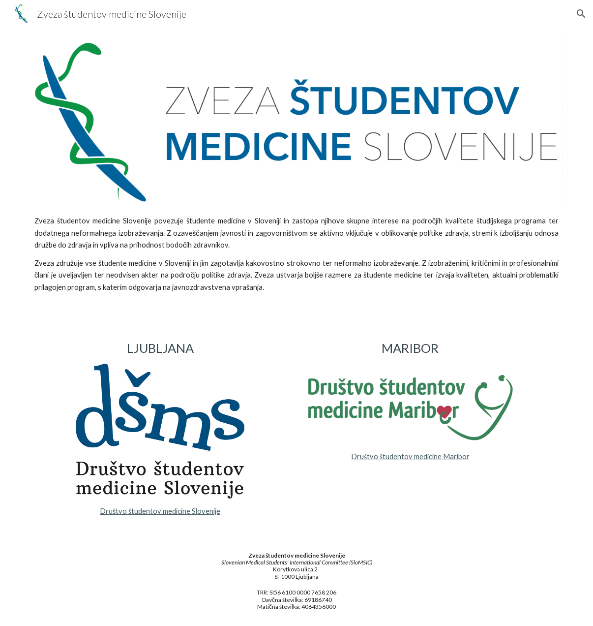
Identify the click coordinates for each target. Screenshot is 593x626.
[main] (296, 258)
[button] (581, 14)
